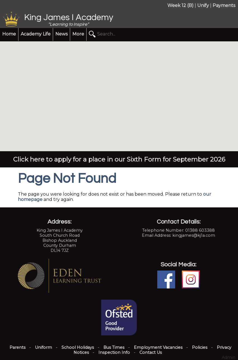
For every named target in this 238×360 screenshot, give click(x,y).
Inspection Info (114, 352)
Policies (199, 347)
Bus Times (113, 347)
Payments (224, 5)
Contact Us (150, 352)
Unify (203, 5)
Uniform (43, 347)
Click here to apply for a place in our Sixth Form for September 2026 (119, 159)
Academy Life (36, 34)
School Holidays (77, 347)
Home (9, 34)
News (61, 34)
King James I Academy (68, 17)
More (78, 34)
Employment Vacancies (158, 347)
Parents (17, 347)
